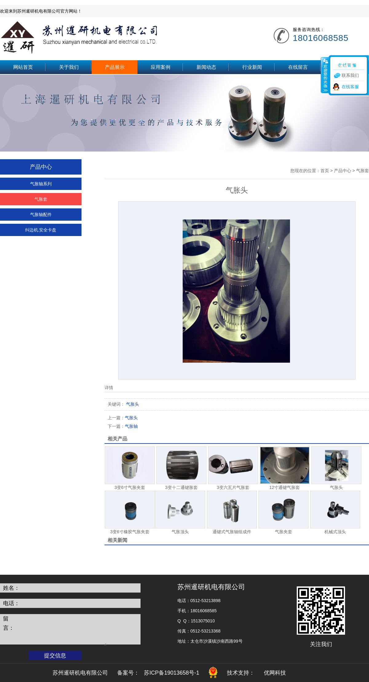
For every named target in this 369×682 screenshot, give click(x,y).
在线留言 (298, 67)
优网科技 (275, 673)
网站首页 (23, 67)
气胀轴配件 (41, 214)
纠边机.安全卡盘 (41, 229)
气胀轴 (123, 426)
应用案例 (160, 67)
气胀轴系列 (41, 183)
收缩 (325, 75)
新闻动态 (206, 67)
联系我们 (344, 67)
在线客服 (350, 86)
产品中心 (342, 170)
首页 (324, 170)
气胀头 (123, 417)
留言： (8, 623)
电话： (11, 603)
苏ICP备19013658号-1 (171, 673)
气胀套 (40, 199)
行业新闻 (252, 67)
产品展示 (115, 67)
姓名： (11, 588)
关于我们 (69, 67)
